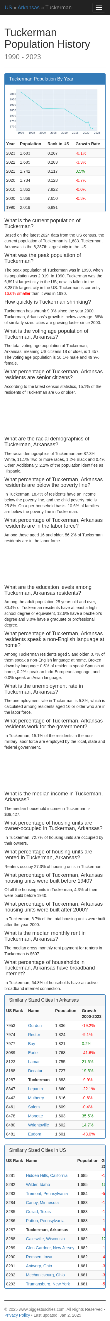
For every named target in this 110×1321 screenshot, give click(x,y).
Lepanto (35, 1088)
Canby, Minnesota (42, 1202)
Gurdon (35, 1025)
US (8, 8)
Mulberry (36, 1098)
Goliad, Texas (38, 1211)
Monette (35, 1116)
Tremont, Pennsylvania (47, 1193)
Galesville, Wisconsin (45, 1238)
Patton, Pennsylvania (45, 1220)
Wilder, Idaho (38, 1184)
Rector (34, 1034)
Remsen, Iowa (39, 1256)
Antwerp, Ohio (39, 1266)
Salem (34, 1107)
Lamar (34, 1061)
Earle (33, 1052)
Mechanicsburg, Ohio (45, 1275)
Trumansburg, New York (48, 1284)
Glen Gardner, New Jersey (50, 1247)
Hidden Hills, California (47, 1175)
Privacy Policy (17, 1315)
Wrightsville (38, 1125)
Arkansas (29, 8)
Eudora (34, 1134)
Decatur (35, 1070)
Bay (31, 1043)
